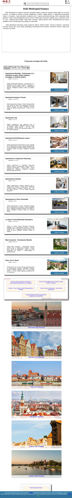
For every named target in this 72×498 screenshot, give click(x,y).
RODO (69, 494)
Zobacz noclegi (59, 90)
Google (31, 492)
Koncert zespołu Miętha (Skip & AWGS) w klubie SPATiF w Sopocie (51, 282)
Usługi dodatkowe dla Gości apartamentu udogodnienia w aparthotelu (36, 295)
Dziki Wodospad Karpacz (36, 487)
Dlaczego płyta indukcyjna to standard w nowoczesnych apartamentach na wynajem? (21, 282)
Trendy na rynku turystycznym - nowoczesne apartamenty (51, 289)
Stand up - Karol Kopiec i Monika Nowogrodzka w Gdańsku (21, 289)
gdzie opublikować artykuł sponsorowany (60, 298)
